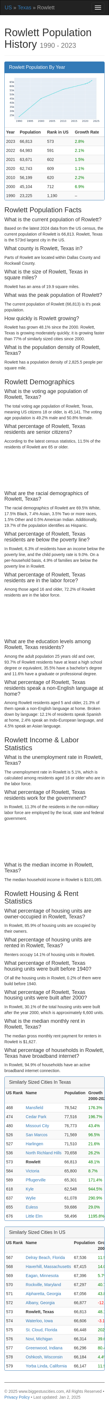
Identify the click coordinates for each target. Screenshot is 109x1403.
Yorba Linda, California (46, 1366)
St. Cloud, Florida (41, 1329)
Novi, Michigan (39, 1339)
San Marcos (37, 1134)
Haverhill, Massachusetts (48, 1266)
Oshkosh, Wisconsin (44, 1357)
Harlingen (34, 1143)
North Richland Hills (44, 1153)
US (8, 7)
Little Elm (34, 1216)
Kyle (30, 1189)
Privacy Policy (17, 1397)
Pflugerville (36, 1180)
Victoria (32, 1171)
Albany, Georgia (40, 1302)
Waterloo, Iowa (39, 1320)
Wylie (31, 1198)
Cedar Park (36, 1116)
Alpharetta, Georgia (43, 1293)
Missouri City (37, 1125)
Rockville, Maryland (43, 1284)
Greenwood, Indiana (44, 1348)
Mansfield (34, 1107)
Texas (24, 7)
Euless (32, 1207)
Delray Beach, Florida (45, 1257)
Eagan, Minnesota (42, 1275)
